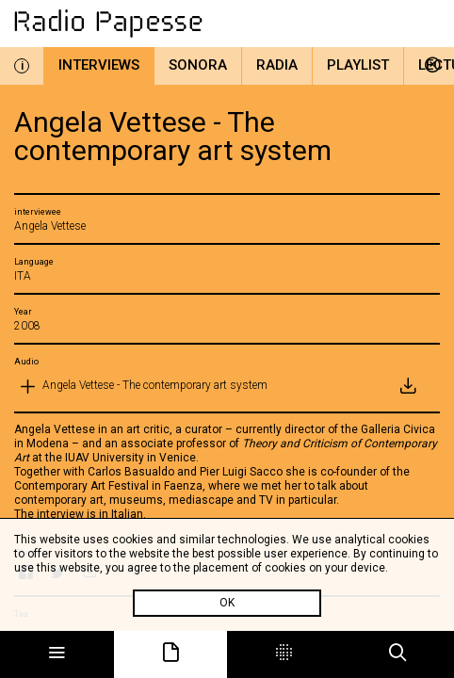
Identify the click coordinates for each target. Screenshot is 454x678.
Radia (277, 64)
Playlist (358, 64)
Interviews (98, 64)
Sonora (198, 64)
